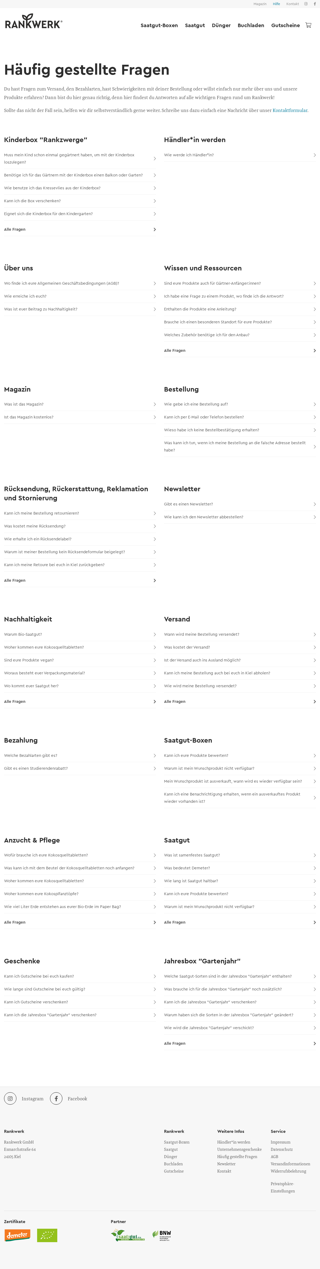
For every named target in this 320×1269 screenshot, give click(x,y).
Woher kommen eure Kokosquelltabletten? (80, 647)
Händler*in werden (233, 1142)
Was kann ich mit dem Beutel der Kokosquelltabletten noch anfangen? (80, 868)
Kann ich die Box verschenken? (80, 201)
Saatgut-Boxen (159, 25)
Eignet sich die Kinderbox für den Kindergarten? (80, 214)
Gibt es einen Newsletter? (240, 504)
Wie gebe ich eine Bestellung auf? (240, 404)
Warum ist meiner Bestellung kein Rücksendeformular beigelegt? (80, 552)
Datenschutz (282, 1149)
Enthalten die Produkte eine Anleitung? (240, 309)
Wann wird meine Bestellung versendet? (240, 634)
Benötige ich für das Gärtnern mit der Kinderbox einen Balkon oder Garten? (80, 175)
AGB (274, 1156)
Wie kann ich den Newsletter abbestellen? (240, 517)
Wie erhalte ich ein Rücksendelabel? (80, 539)
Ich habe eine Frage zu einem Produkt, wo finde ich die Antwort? (240, 296)
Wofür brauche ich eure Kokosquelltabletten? (80, 855)
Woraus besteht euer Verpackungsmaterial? (80, 673)
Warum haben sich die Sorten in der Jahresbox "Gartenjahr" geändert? (240, 1015)
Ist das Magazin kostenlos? (80, 417)
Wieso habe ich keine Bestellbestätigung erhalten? (240, 430)
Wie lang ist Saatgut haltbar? (240, 881)
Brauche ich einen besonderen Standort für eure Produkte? (240, 322)
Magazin (260, 4)
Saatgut (195, 25)
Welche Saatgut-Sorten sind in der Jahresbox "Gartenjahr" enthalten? (240, 976)
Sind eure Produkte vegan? (80, 660)
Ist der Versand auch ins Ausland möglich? (240, 660)
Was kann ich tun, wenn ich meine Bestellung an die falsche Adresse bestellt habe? (240, 446)
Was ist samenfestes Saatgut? (240, 855)
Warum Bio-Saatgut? (80, 634)
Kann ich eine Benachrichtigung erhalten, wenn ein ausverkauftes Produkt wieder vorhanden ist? (240, 798)
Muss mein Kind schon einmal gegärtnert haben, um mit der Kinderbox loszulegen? (80, 158)
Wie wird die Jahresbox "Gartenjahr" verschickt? (240, 1028)
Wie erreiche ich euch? (80, 296)
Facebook (68, 1098)
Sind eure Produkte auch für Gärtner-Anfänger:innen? (240, 283)
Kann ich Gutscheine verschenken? (80, 1002)
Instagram (24, 1098)
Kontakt (292, 4)
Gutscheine (285, 25)
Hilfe (276, 4)
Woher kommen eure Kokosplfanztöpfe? (80, 894)
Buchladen (251, 25)
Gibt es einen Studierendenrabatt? (80, 769)
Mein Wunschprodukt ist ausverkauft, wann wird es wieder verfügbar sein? (240, 781)
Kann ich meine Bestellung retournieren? (80, 513)
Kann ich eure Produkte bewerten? (240, 756)
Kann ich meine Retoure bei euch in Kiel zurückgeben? (80, 565)
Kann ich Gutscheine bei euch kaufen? (80, 976)
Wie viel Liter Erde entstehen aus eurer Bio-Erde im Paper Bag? (80, 907)
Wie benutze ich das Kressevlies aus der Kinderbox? (80, 188)
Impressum (280, 1142)
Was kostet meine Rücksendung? (80, 526)
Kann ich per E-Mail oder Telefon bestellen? (240, 417)
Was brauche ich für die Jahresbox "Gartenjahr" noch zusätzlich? (240, 989)
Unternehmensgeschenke (239, 1149)
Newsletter (226, 1164)
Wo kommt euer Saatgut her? (80, 686)
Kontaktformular (290, 110)
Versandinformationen (290, 1164)
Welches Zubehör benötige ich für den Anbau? (240, 335)
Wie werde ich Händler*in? (240, 155)
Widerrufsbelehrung (288, 1171)
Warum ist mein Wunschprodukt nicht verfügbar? (240, 769)
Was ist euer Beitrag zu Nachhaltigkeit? (80, 309)
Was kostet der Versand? (240, 647)
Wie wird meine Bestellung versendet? (240, 686)
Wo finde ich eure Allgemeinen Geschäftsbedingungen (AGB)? (80, 283)
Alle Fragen (80, 229)
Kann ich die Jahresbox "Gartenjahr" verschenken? (80, 1015)
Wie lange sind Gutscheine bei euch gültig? (80, 989)
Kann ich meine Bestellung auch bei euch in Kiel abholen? (240, 673)
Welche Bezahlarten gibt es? (80, 756)
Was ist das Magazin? (80, 404)
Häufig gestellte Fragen (237, 1156)
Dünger (221, 25)
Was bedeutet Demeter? (240, 868)
